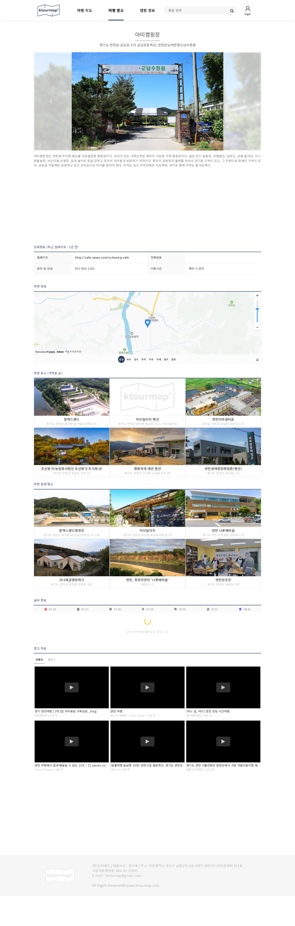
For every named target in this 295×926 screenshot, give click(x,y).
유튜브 (39, 690)
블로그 (52, 690)
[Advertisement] (147, 206)
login (248, 14)
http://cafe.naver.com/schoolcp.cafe (102, 257)
